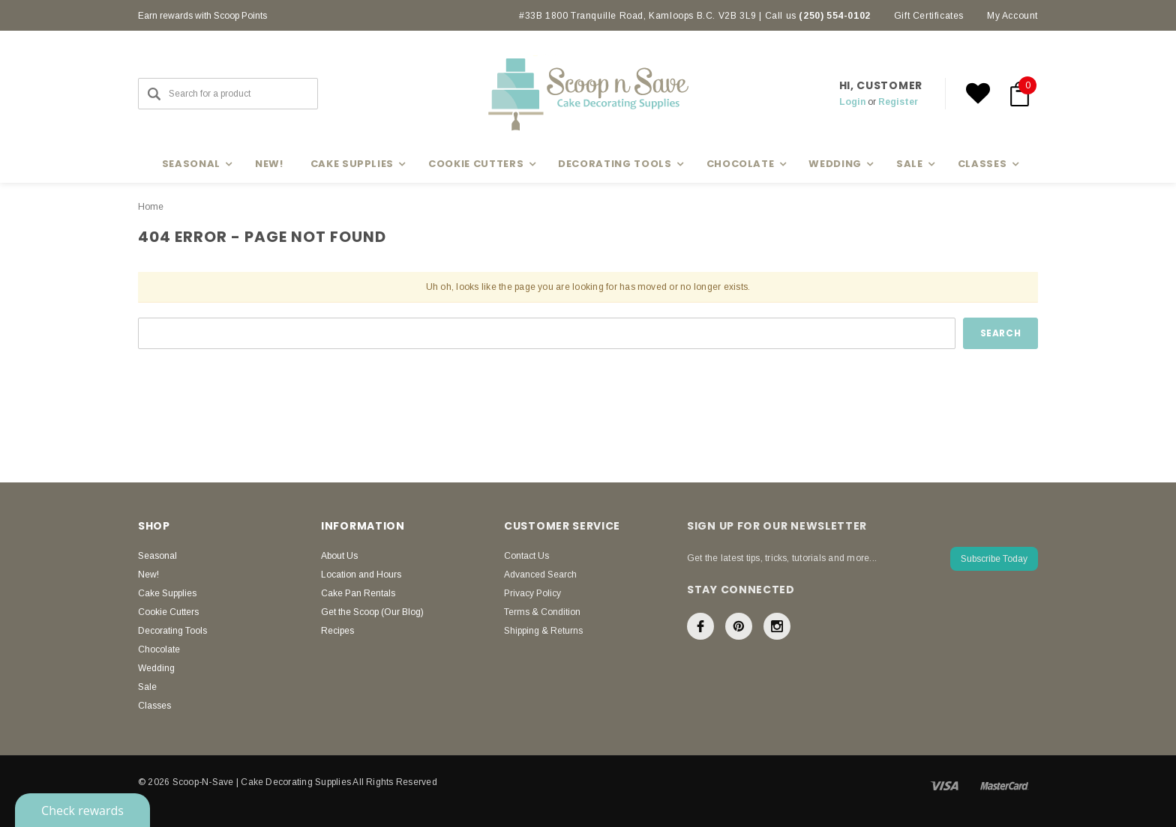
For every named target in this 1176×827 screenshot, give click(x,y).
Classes (154, 705)
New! (269, 164)
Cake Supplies (167, 593)
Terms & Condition (542, 612)
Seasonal (157, 556)
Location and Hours (361, 574)
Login (852, 102)
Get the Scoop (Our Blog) (372, 612)
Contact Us (526, 556)
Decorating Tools (172, 630)
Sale (147, 687)
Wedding (156, 668)
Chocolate (159, 649)
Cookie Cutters (168, 612)
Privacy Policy (532, 593)
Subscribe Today (994, 559)
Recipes (337, 630)
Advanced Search (540, 574)
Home (151, 207)
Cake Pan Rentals (358, 593)
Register (898, 102)
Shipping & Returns (543, 630)
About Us (339, 556)
